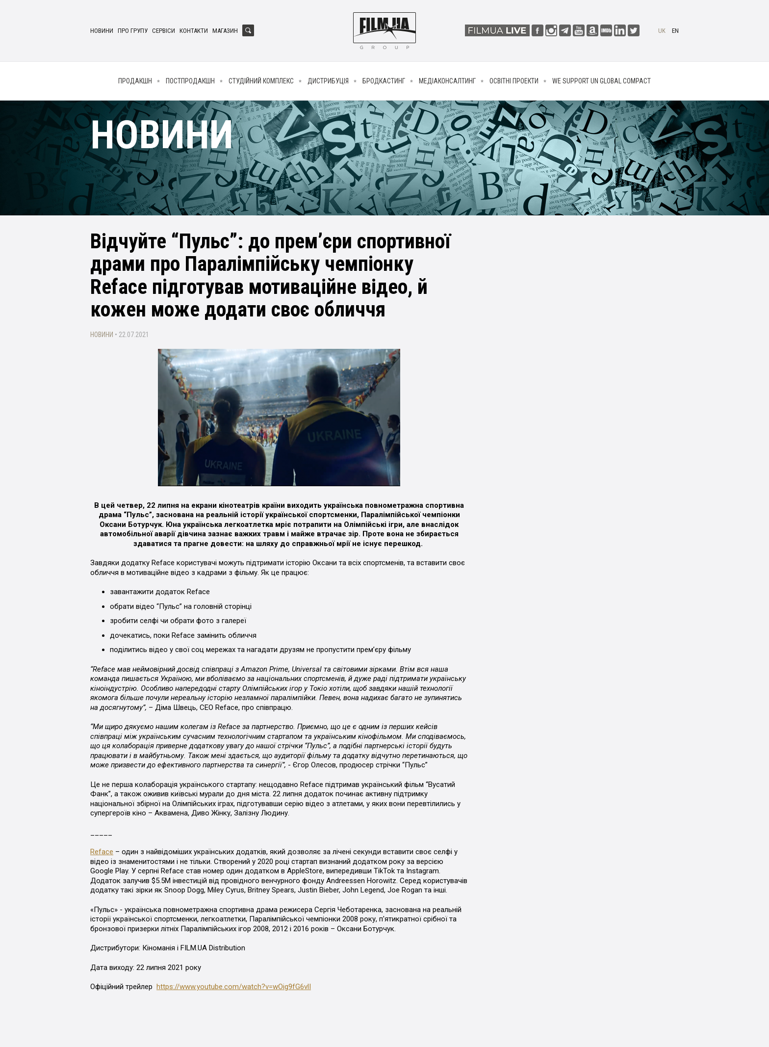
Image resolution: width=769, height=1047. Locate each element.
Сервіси (163, 30)
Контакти (193, 30)
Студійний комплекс (261, 81)
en (675, 30)
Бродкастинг (383, 81)
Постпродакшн (190, 81)
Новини (101, 30)
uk (662, 30)
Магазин (225, 30)
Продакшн (135, 81)
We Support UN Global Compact (601, 81)
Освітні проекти (513, 81)
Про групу (133, 30)
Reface (101, 851)
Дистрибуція (328, 81)
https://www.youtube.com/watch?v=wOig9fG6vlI (233, 986)
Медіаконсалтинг (447, 81)
